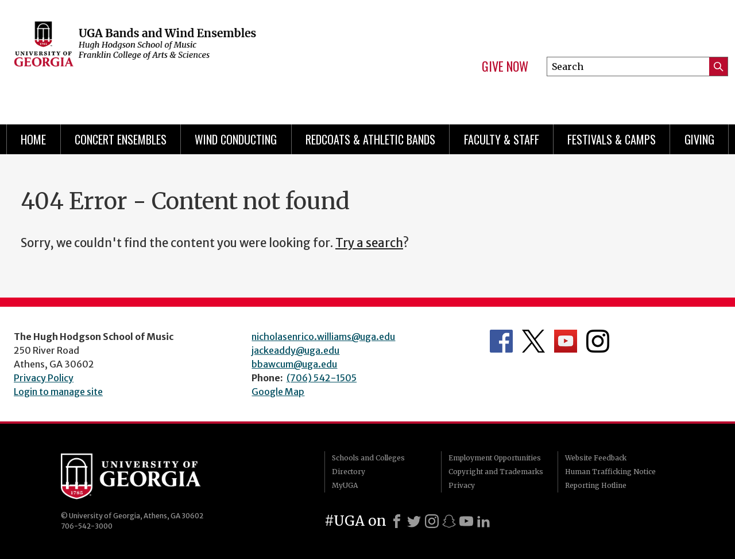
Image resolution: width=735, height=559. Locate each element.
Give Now (505, 66)
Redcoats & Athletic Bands (370, 139)
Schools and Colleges (368, 458)
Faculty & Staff (501, 139)
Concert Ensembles (121, 139)
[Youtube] (466, 521)
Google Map (278, 391)
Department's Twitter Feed (533, 341)
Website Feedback (595, 458)
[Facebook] (397, 521)
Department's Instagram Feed (597, 341)
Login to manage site (58, 391)
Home (33, 139)
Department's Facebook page (501, 341)
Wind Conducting (236, 139)
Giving (699, 139)
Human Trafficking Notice (610, 471)
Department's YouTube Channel (565, 341)
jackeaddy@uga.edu (295, 350)
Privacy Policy (44, 378)
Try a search (369, 243)
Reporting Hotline (595, 485)
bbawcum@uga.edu (294, 364)
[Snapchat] (449, 521)
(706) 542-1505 (322, 378)
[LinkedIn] (483, 521)
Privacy (461, 485)
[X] (414, 521)
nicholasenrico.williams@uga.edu (323, 336)
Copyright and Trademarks (495, 471)
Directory (348, 471)
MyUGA (345, 485)
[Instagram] (432, 521)
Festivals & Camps (611, 139)
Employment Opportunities (494, 458)
